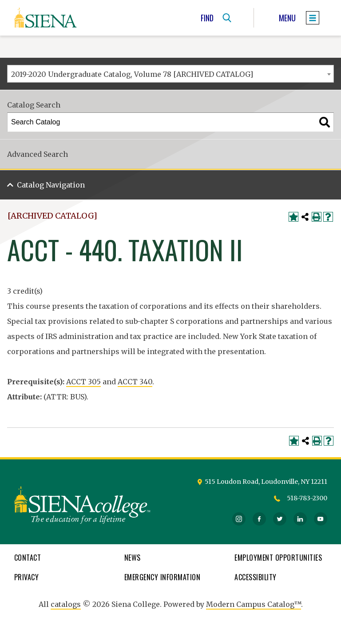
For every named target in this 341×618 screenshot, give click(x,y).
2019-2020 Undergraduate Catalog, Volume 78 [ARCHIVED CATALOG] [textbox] (132, 74)
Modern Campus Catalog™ (253, 604)
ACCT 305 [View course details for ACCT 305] (83, 381)
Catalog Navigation (51, 184)
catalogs (66, 604)
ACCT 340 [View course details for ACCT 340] (135, 381)
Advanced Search (37, 154)
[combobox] (170, 74)
